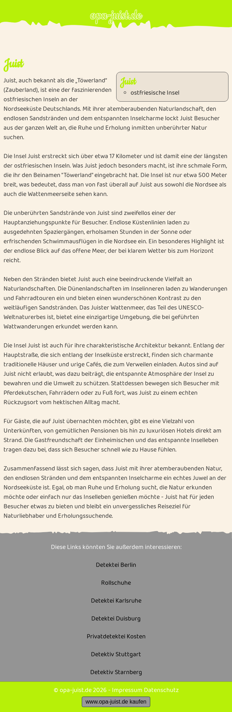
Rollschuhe (116, 583)
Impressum (127, 690)
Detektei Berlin (116, 565)
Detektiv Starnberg (116, 672)
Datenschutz (161, 690)
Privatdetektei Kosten (116, 637)
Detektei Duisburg (116, 619)
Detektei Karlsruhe (116, 601)
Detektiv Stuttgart (116, 654)
